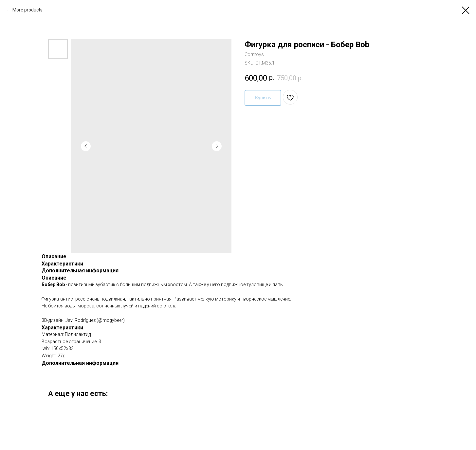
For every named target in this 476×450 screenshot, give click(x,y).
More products (27, 9)
